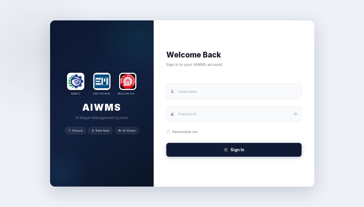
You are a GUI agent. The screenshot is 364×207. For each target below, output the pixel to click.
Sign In (233, 149)
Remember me (185, 132)
